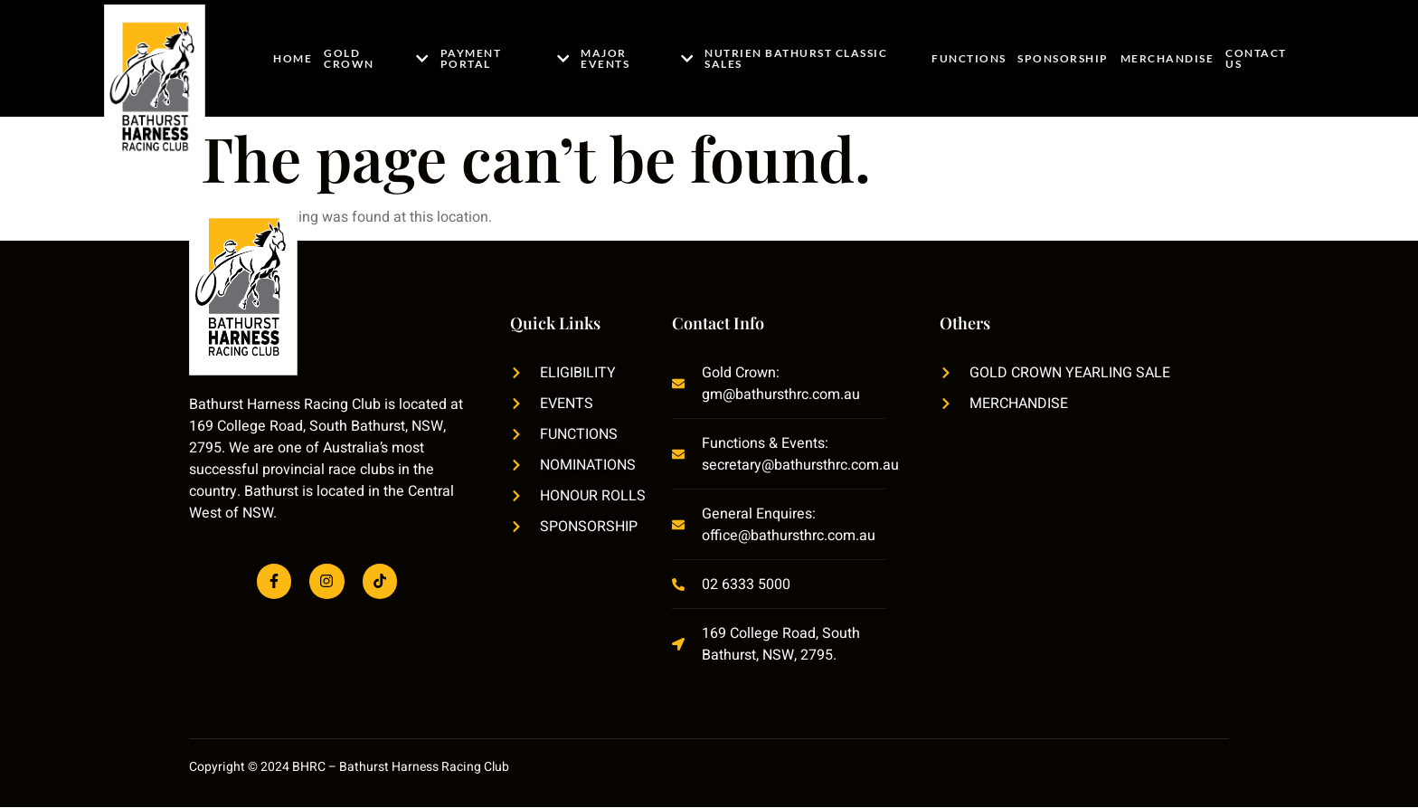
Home (292, 58)
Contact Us (1255, 58)
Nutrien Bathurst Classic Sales (795, 58)
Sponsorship (1064, 58)
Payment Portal (504, 58)
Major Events (638, 58)
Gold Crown (376, 58)
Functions (970, 58)
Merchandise (1167, 58)
